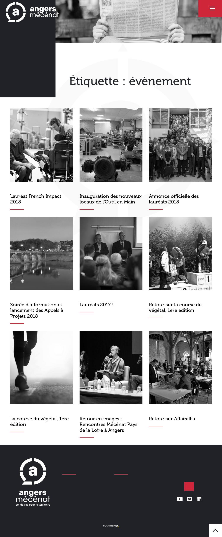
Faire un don (189, 486)
